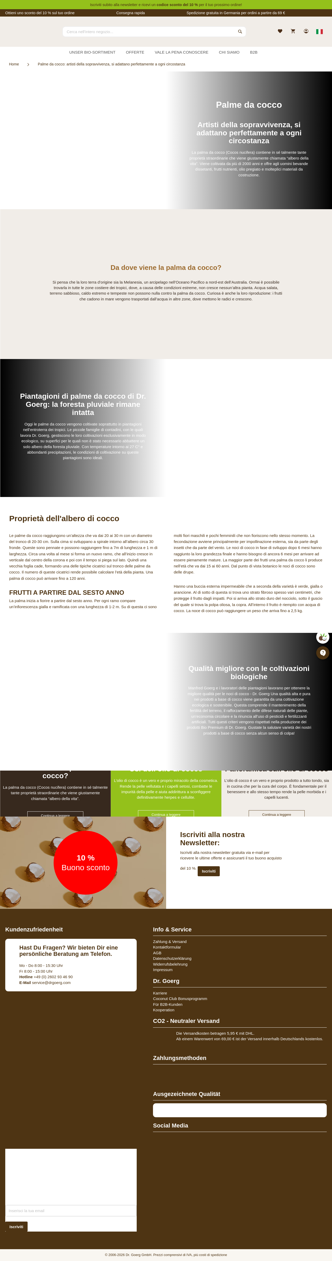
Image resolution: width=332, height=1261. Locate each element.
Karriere (160, 993)
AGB (157, 953)
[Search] (240, 31)
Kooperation (163, 1010)
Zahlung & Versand (170, 941)
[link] (306, 31)
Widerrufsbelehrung (170, 964)
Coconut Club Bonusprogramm (180, 998)
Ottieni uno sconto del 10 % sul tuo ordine (40, 13)
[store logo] (25, 36)
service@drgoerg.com (45, 982)
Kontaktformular (167, 947)
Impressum (162, 969)
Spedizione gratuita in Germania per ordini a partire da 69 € (236, 13)
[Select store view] (319, 31)
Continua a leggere (55, 816)
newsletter (128, 5)
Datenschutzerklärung (172, 958)
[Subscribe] (16, 1227)
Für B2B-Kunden (167, 1004)
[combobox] (154, 31)
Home (14, 64)
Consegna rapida (130, 13)
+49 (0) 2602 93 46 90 (46, 977)
